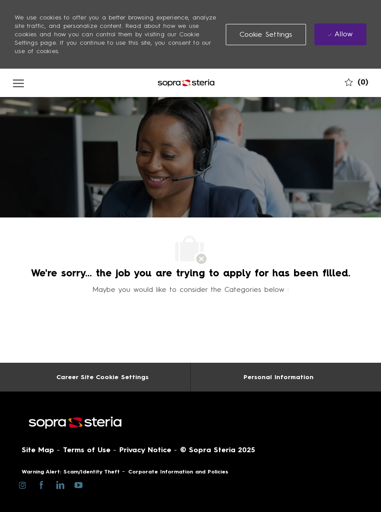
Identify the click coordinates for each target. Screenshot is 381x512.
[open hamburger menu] (18, 82)
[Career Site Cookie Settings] (102, 377)
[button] (266, 34)
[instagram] (22, 484)
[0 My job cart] (356, 82)
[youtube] (78, 484)
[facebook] (41, 484)
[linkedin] (59, 484)
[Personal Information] (278, 377)
